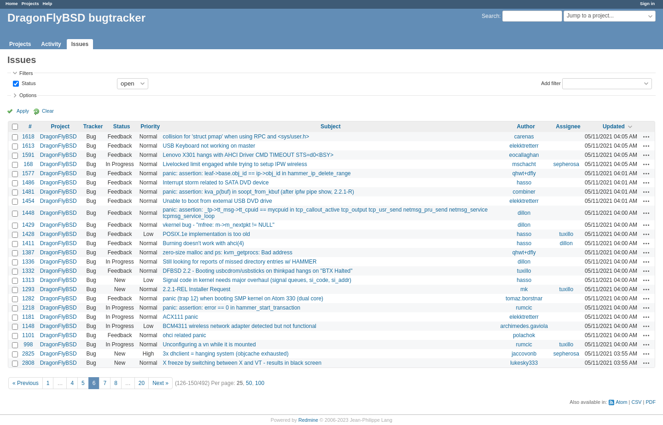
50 (249, 383)
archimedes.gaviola (523, 326)
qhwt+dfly (524, 173)
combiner (523, 192)
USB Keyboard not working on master (209, 146)
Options (27, 95)
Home (12, 3)
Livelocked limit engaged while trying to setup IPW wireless (235, 164)
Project (60, 126)
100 (259, 383)
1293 (28, 289)
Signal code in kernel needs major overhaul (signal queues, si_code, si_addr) (257, 280)
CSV (636, 402)
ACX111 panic (180, 317)
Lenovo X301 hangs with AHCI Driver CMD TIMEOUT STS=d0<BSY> (248, 155)
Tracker (93, 126)
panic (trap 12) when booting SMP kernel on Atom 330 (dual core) (243, 298)
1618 (28, 136)
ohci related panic (184, 335)
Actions (646, 136)
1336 (28, 261)
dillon (524, 213)
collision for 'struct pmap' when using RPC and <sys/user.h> (236, 136)
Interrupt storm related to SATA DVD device (215, 182)
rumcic (524, 307)
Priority (150, 126)
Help (47, 3)
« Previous (25, 383)
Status (28, 83)
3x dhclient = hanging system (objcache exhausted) (225, 353)
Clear (48, 111)
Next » (160, 383)
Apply (23, 111)
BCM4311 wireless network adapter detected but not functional (239, 326)
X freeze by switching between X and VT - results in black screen (242, 363)
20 (142, 383)
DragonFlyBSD (58, 136)
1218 (28, 307)
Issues (79, 44)
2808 (28, 363)
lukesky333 (524, 363)
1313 (28, 280)
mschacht (523, 164)
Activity (51, 44)
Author (526, 126)
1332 (28, 271)
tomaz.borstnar (524, 298)
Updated (614, 126)
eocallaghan (524, 155)
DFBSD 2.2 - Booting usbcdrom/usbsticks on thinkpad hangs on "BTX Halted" (257, 271)
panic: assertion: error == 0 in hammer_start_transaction (231, 307)
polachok (524, 335)
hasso (524, 182)
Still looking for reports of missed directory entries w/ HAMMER (239, 261)
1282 (28, 298)
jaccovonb (524, 353)
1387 (28, 252)
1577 (28, 173)
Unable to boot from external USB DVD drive (217, 201)
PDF (651, 402)
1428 (28, 234)
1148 (28, 326)
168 (28, 164)
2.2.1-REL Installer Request (196, 289)
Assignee (568, 126)
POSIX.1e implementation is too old (206, 234)
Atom (621, 402)
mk (524, 289)
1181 (28, 317)
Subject (330, 126)
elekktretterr (523, 146)
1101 (28, 335)
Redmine (308, 420)
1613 (28, 146)
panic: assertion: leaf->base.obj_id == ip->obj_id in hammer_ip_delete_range (256, 173)
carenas (524, 136)
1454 (28, 201)
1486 (28, 182)
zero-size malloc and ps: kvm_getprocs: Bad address (227, 252)
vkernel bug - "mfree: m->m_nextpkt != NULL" (218, 225)
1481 (28, 192)
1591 (28, 155)
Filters (26, 73)
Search (490, 16)
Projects (30, 3)
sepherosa (566, 164)
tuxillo (566, 234)
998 (28, 344)
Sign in (647, 3)
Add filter (551, 83)
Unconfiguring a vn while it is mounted (209, 344)
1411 (28, 243)
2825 (28, 353)
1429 (28, 225)
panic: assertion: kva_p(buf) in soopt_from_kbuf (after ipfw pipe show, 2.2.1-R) (258, 192)
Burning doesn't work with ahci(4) (203, 243)
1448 (28, 213)
